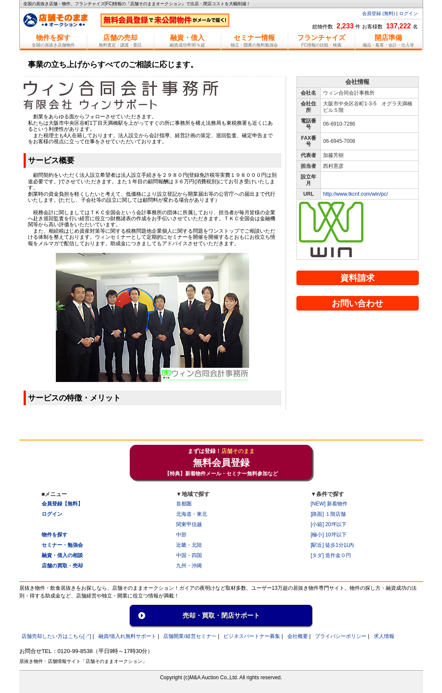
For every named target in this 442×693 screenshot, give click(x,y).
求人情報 (384, 636)
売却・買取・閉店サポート (221, 615)
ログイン (408, 13)
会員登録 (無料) (378, 13)
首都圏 (184, 504)
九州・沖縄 (189, 566)
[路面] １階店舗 (328, 514)
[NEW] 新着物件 (329, 504)
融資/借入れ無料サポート (127, 636)
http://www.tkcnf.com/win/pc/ (355, 194)
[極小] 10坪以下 (328, 535)
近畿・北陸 (189, 545)
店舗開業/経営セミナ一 (189, 636)
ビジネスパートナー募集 (251, 636)
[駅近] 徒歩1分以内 (332, 545)
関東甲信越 (189, 524)
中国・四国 (189, 555)
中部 (181, 535)
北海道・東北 (191, 514)
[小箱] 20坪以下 (328, 524)
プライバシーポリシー (340, 636)
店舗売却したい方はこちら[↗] (56, 636)
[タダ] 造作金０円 (331, 555)
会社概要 (297, 636)
